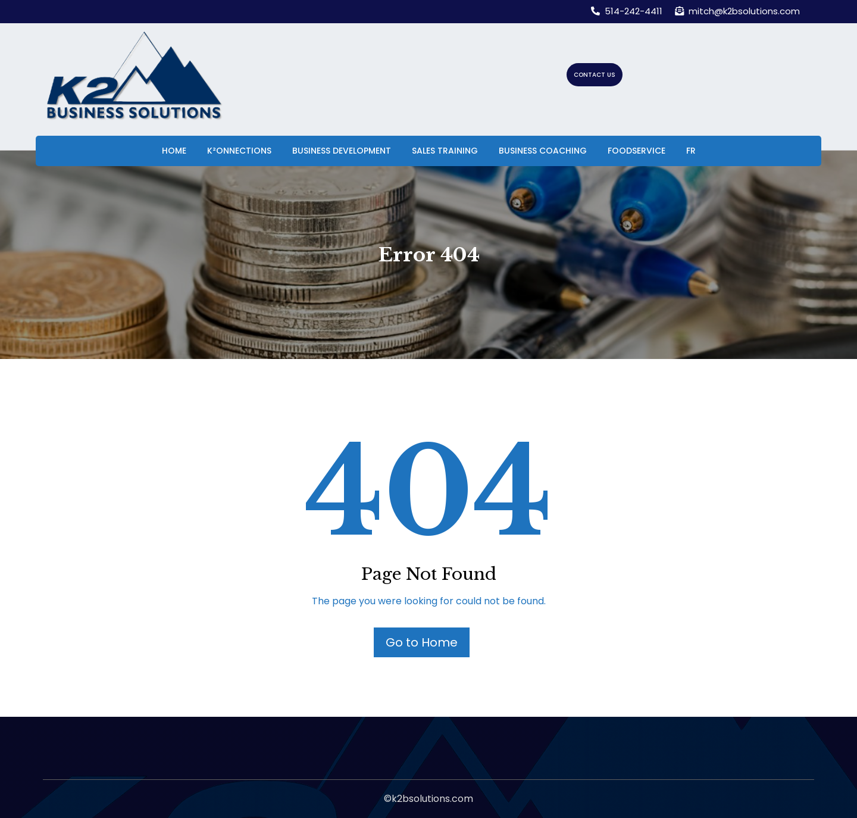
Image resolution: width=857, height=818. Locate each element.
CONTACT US (594, 74)
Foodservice (636, 151)
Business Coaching (543, 151)
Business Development (341, 151)
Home (174, 151)
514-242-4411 (626, 11)
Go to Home (422, 642)
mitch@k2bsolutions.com (737, 11)
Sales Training (445, 151)
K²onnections (239, 151)
